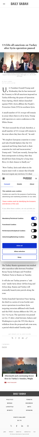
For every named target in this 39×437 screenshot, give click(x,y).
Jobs (5, 431)
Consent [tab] (7, 184)
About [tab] (32, 184)
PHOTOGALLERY (12, 382)
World (9, 403)
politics (4, 347)
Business (29, 403)
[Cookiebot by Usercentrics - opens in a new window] (24, 178)
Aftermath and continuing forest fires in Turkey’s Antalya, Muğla (19, 377)
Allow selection (19, 251)
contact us (27, 431)
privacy (11, 431)
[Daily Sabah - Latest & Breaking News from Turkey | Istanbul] (19, 4)
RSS (34, 431)
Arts (29, 407)
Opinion (29, 410)
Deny (19, 257)
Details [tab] (19, 184)
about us (18, 431)
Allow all (19, 245)
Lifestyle (9, 407)
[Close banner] (36, 178)
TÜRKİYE (29, 399)
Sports (10, 410)
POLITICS (9, 399)
